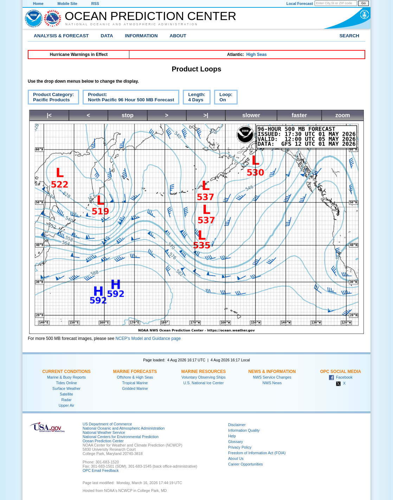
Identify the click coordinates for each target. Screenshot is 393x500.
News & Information (272, 371)
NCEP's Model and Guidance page (148, 338)
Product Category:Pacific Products (51, 98)
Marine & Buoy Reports (66, 377)
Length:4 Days (194, 98)
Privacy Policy (239, 447)
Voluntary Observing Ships (203, 377)
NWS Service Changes (272, 377)
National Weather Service (104, 432)
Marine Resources (203, 371)
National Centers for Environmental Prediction (121, 437)
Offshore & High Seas (135, 377)
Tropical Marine (135, 383)
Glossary (235, 441)
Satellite (66, 394)
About (178, 35)
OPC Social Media (340, 371)
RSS (95, 3)
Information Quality (243, 430)
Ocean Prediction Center (150, 16)
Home (38, 3)
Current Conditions (66, 371)
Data (107, 35)
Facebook (341, 377)
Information (141, 35)
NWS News (272, 383)
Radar (66, 400)
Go (363, 3)
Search (349, 35)
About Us (236, 458)
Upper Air (66, 405)
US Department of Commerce (107, 424)
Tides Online (66, 383)
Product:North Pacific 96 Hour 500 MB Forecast (128, 98)
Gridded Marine (135, 388)
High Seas (256, 54)
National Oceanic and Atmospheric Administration (131, 24)
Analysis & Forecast (61, 35)
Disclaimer (237, 425)
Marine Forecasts (135, 371)
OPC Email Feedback (100, 470)
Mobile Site (67, 3)
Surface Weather (66, 388)
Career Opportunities (245, 464)
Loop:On (223, 98)
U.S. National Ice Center (203, 383)
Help (232, 436)
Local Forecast (299, 3)
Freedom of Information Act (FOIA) (256, 453)
